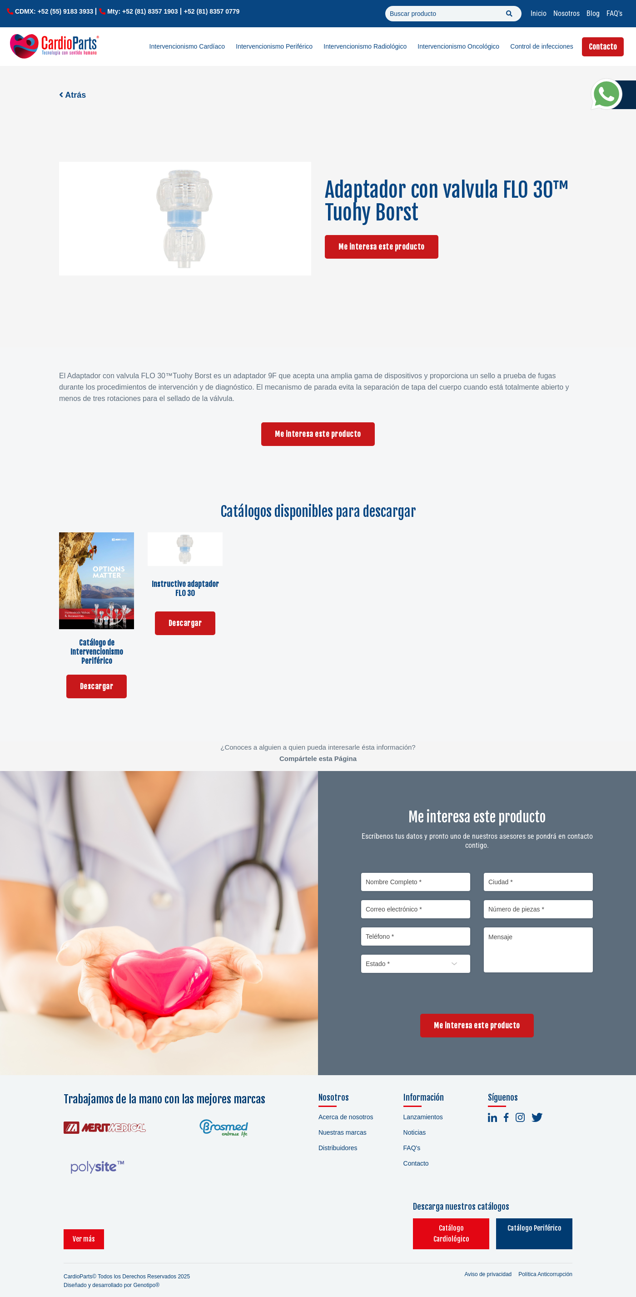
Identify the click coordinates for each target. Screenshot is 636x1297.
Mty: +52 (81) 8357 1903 (142, 11)
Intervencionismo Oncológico (458, 46)
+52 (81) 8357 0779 (212, 11)
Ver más (84, 1228)
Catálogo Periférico (527, 1228)
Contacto (603, 46)
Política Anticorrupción (545, 1263)
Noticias (414, 1132)
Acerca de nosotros (345, 1117)
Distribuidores (338, 1148)
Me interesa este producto (381, 246)
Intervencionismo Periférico (274, 46)
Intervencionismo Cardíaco (187, 46)
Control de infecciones (541, 46)
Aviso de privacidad (488, 1263)
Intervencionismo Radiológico (365, 46)
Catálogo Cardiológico (429, 1228)
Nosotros (566, 13)
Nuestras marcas (342, 1132)
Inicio (539, 13)
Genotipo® (146, 1274)
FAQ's (614, 13)
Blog (593, 13)
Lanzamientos (423, 1117)
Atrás (72, 95)
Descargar (97, 686)
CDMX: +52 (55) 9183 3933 (54, 11)
